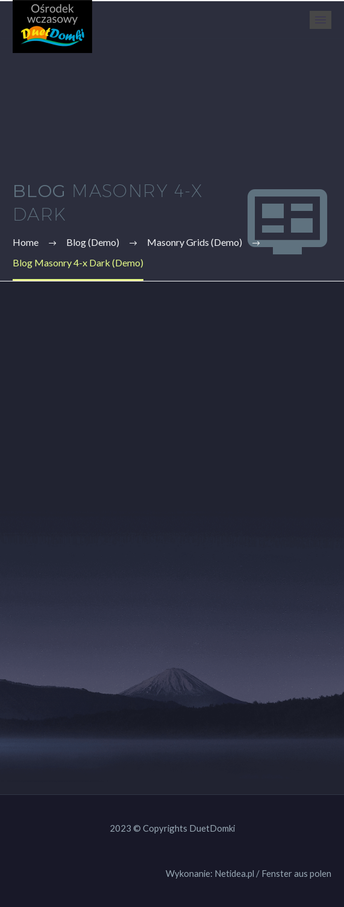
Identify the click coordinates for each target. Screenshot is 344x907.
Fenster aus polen (296, 873)
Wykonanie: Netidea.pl (210, 873)
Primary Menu (320, 20)
